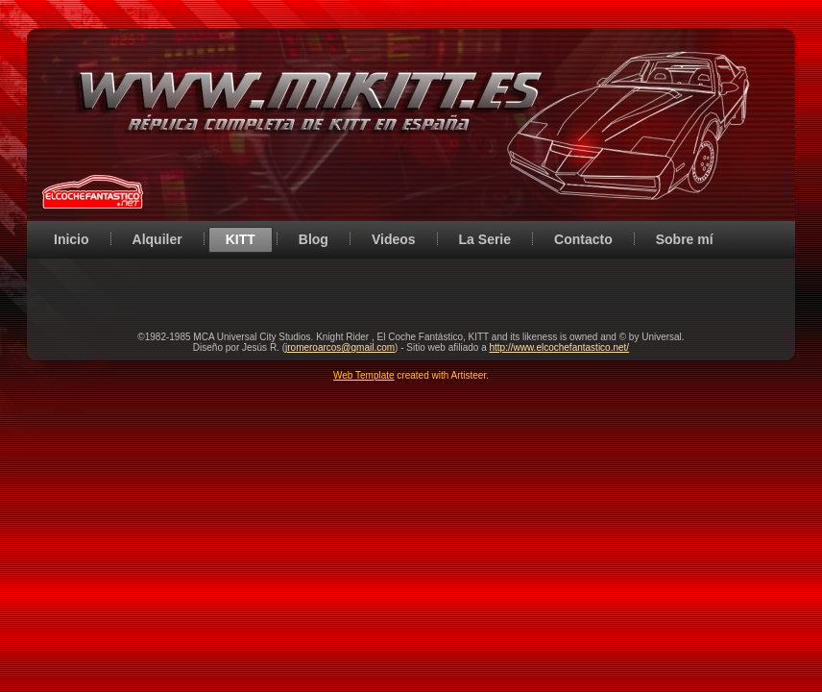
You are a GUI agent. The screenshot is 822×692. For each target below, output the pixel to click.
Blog (313, 239)
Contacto (583, 239)
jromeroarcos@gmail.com (340, 347)
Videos (394, 239)
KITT (240, 239)
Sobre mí (684, 239)
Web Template (364, 375)
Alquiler (157, 239)
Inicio (71, 239)
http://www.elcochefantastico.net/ (559, 347)
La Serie (485, 239)
